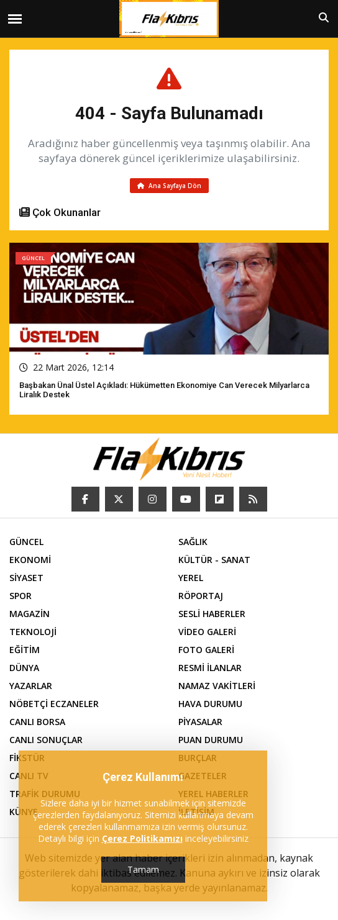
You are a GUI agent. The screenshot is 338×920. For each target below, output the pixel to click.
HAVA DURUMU (210, 704)
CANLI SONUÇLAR (46, 740)
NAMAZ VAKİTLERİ (216, 686)
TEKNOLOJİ (33, 632)
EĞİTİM (24, 650)
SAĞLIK (193, 542)
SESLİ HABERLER (211, 614)
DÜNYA (24, 668)
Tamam (143, 869)
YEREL (190, 578)
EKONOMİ (30, 560)
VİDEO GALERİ (207, 632)
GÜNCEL (26, 542)
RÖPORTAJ (200, 596)
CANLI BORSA (37, 722)
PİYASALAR (200, 722)
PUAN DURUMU (210, 740)
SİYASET (26, 578)
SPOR (20, 596)
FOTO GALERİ (206, 650)
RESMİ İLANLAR (210, 668)
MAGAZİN (29, 614)
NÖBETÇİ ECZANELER (54, 704)
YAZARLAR (30, 686)
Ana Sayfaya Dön (169, 185)
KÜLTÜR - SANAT (214, 560)
